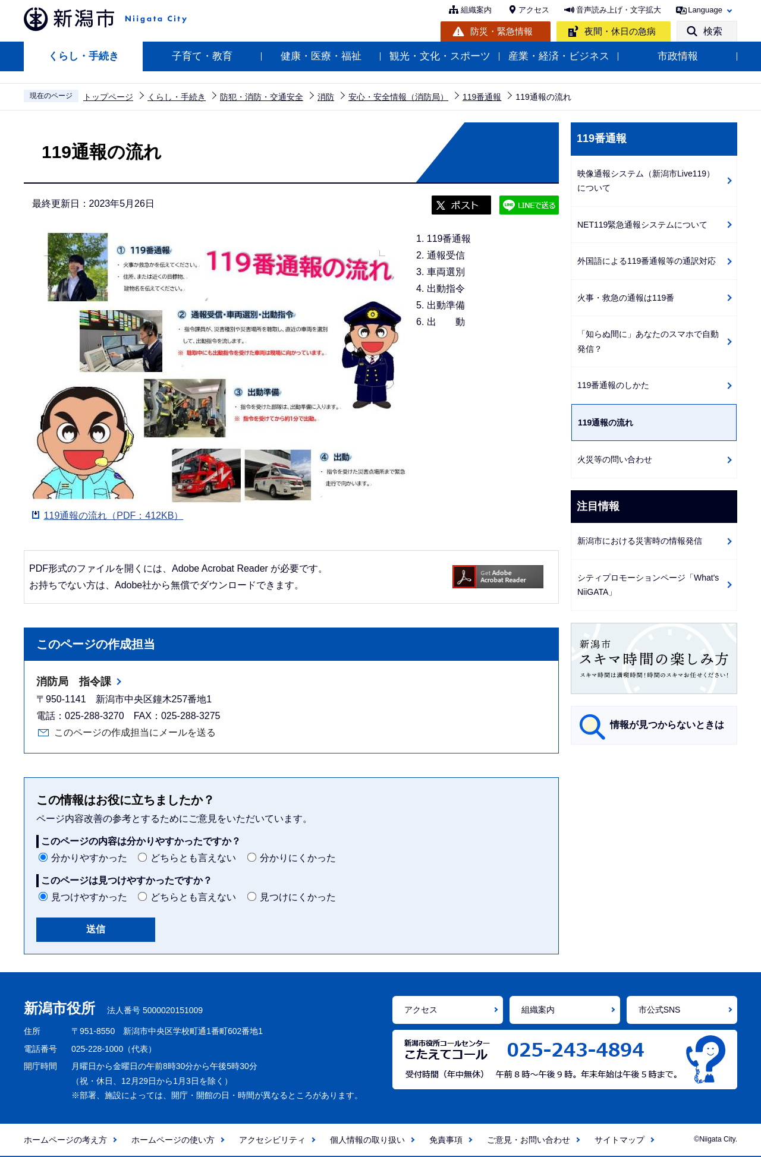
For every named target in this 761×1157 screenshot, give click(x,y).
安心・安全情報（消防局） (398, 97)
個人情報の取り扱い (367, 1140)
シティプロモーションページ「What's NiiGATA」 (648, 585)
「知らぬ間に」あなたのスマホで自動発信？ (648, 341)
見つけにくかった (298, 897)
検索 (712, 31)
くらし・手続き (83, 56)
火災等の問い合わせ (614, 459)
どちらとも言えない (193, 858)
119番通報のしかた (613, 385)
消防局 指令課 (73, 682)
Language (705, 9)
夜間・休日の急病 (620, 31)
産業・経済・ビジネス (558, 56)
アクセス (533, 9)
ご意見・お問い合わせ (528, 1140)
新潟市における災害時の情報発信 (639, 541)
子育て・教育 (202, 56)
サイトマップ (619, 1140)
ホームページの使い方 (173, 1140)
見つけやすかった (89, 897)
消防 (325, 97)
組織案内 (476, 9)
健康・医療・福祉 (321, 56)
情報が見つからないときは (667, 725)
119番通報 (482, 97)
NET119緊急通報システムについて (642, 224)
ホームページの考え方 (65, 1140)
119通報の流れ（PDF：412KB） (114, 515)
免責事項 (446, 1140)
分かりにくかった (298, 858)
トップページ (108, 97)
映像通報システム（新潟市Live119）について (646, 181)
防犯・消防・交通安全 (261, 97)
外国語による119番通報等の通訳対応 (646, 261)
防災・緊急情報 (501, 31)
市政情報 (678, 56)
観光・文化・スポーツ (439, 56)
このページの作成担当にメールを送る (135, 732)
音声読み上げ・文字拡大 (618, 9)
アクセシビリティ (272, 1140)
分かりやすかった (89, 858)
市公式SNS (660, 1009)
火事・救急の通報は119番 (625, 297)
